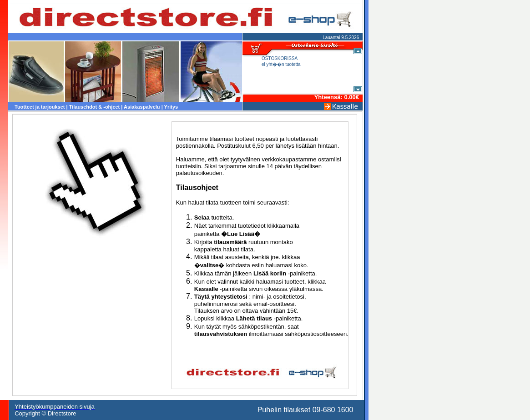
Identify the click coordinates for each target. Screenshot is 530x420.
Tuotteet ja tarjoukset (40, 107)
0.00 (349, 97)
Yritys (171, 107)
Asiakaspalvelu (142, 107)
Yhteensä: (329, 97)
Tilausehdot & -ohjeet (94, 107)
